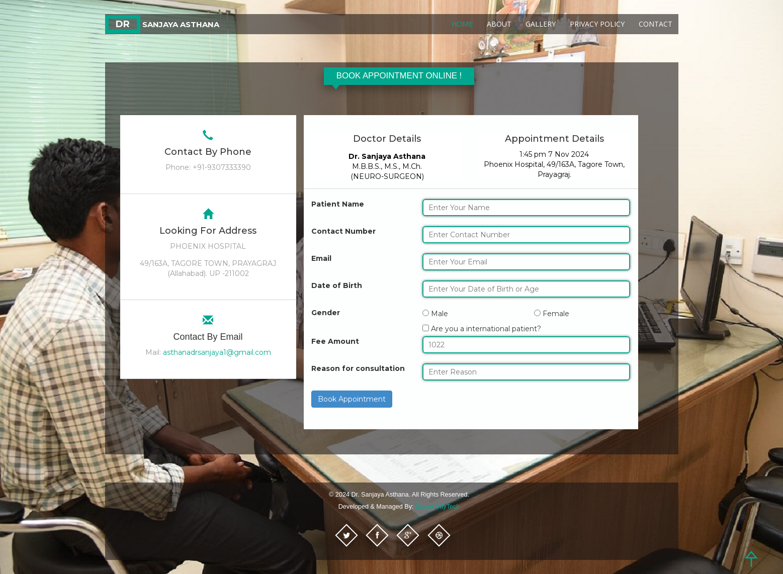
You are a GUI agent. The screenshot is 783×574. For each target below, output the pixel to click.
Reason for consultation (358, 368)
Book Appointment (352, 399)
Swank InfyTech (437, 506)
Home (462, 24)
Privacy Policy (597, 24)
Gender (325, 312)
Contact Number (343, 231)
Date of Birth (336, 285)
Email (321, 258)
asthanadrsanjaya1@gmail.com (217, 352)
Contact (655, 24)
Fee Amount (335, 341)
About (499, 24)
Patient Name (337, 204)
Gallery (541, 24)
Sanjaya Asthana (162, 24)
